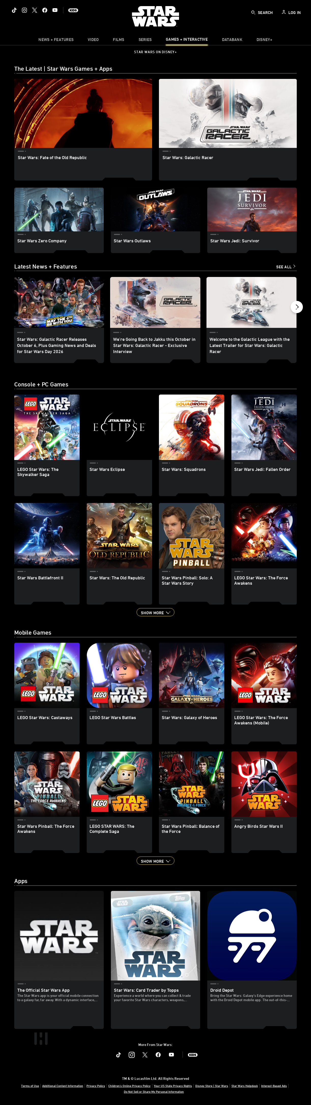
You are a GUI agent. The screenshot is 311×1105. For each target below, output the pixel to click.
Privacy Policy (95, 1085)
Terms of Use (30, 1085)
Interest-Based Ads (274, 1085)
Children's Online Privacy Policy (129, 1085)
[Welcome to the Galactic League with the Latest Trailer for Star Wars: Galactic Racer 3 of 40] (251, 302)
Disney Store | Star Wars (211, 1085)
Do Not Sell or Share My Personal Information (154, 1091)
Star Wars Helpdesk (244, 1085)
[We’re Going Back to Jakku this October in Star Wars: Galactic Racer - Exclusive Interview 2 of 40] (155, 302)
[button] (297, 308)
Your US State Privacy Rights (173, 1085)
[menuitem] (93, 40)
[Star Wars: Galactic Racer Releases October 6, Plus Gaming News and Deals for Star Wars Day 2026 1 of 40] (59, 302)
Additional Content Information (62, 1085)
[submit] (253, 12)
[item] (56, 40)
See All (284, 266)
